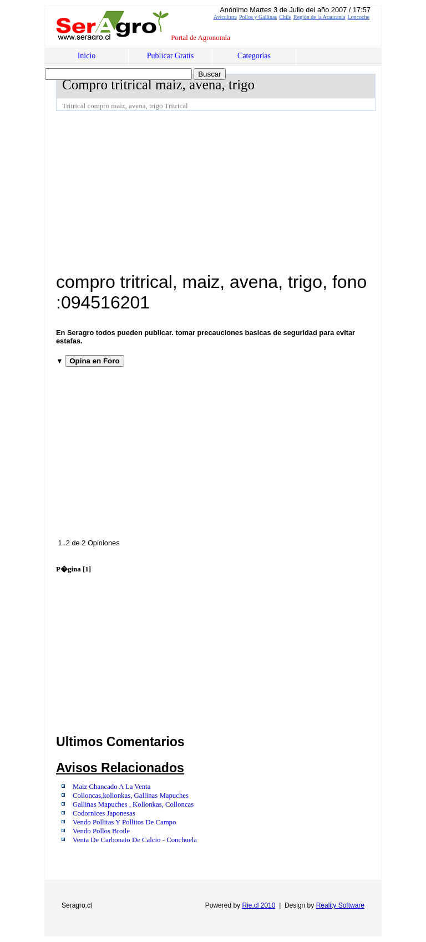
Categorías (254, 56)
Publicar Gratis (170, 56)
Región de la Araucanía (319, 17)
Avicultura (225, 17)
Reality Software (340, 905)
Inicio (87, 56)
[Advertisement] (241, 194)
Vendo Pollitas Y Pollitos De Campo (124, 822)
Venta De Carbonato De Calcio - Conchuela (135, 840)
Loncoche (358, 17)
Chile (285, 17)
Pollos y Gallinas (258, 17)
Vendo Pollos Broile (101, 831)
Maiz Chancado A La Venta (112, 787)
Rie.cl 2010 (258, 905)
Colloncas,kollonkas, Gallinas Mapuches (131, 795)
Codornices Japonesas (104, 813)
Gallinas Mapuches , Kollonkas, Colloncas (133, 804)
